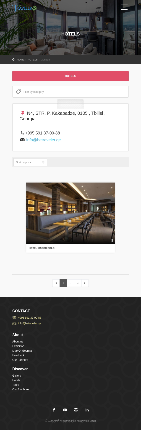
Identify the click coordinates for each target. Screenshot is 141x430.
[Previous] (56, 283)
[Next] (85, 283)
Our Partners (20, 360)
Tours (15, 384)
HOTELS (33, 59)
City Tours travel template (32, 8)
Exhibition (18, 346)
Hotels (16, 380)
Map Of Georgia (22, 350)
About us (17, 341)
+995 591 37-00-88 (29, 317)
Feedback (18, 355)
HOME (20, 59)
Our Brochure (20, 389)
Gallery (16, 375)
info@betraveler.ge (43, 140)
